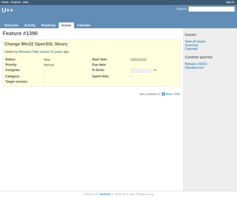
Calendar (84, 25)
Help (25, 2)
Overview (11, 25)
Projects (16, 2)
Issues (66, 25)
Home (5, 2)
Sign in (230, 2)
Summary (191, 45)
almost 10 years (51, 52)
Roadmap (48, 25)
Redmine (105, 194)
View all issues (195, 41)
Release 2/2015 (196, 64)
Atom (169, 94)
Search (181, 9)
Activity (29, 25)
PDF (177, 94)
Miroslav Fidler (29, 52)
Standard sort (194, 67)
